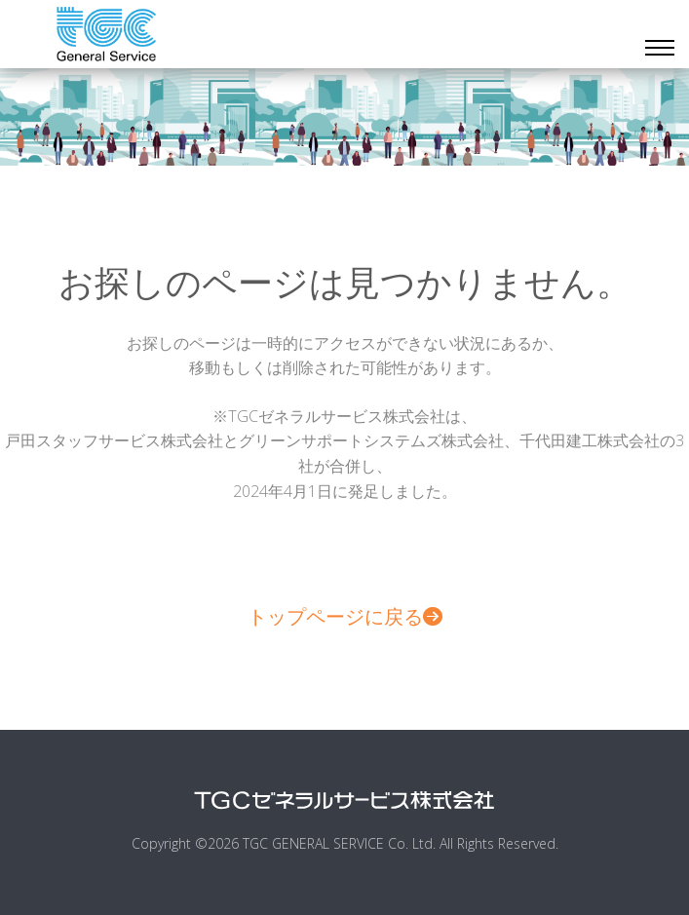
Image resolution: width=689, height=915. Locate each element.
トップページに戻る (345, 616)
